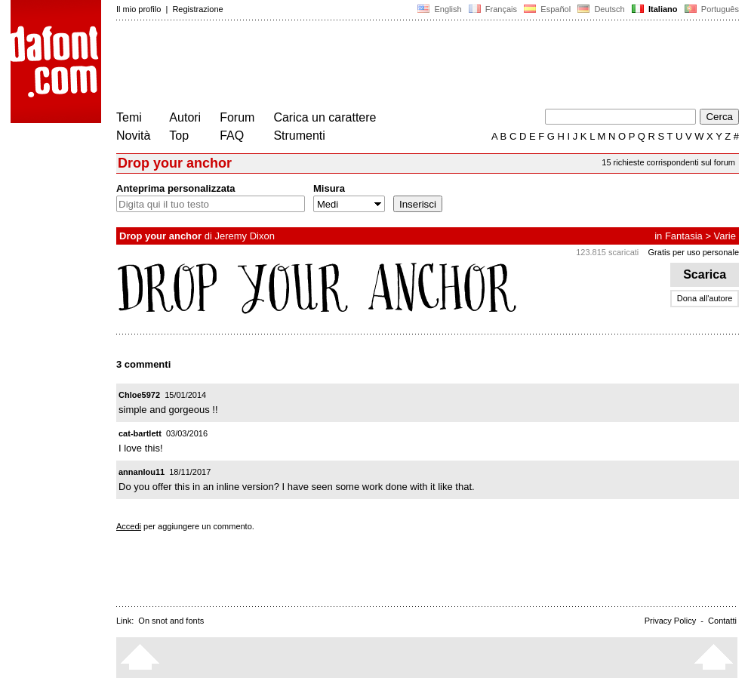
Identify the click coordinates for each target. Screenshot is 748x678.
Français (492, 9)
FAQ (232, 135)
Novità (133, 135)
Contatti (722, 620)
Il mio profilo (138, 9)
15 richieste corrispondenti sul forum (668, 162)
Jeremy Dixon (244, 236)
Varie (725, 236)
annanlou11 (142, 471)
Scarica (704, 274)
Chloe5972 (139, 394)
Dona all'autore (705, 298)
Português (710, 9)
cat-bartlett (140, 433)
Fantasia (684, 236)
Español (547, 9)
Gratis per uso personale (693, 252)
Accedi (128, 526)
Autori (185, 117)
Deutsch (601, 9)
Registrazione (197, 9)
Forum (237, 117)
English (439, 9)
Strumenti (299, 135)
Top (179, 135)
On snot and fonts (171, 620)
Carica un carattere (324, 117)
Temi (129, 117)
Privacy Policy (670, 620)
